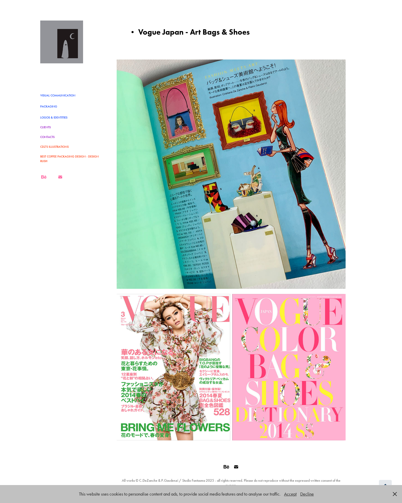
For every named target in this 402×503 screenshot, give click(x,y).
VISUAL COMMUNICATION (57, 95)
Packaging (48, 106)
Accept (290, 494)
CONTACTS (47, 137)
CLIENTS (45, 127)
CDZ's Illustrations (54, 147)
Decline (307, 494)
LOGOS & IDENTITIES (53, 117)
